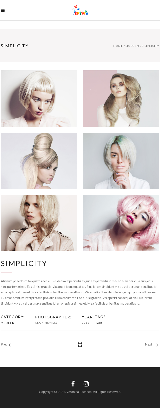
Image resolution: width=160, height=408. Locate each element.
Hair (98, 322)
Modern (132, 45)
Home (118, 45)
